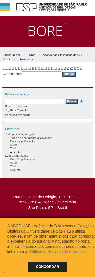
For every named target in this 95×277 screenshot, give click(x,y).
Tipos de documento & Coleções (31, 137)
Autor (13, 144)
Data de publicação (22, 141)
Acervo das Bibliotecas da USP (63, 54)
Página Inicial (11, 54)
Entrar (63, 23)
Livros (31, 54)
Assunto (15, 152)
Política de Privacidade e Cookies (57, 251)
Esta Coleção (17, 110)
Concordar (47, 267)
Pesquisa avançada (17, 114)
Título (13, 148)
